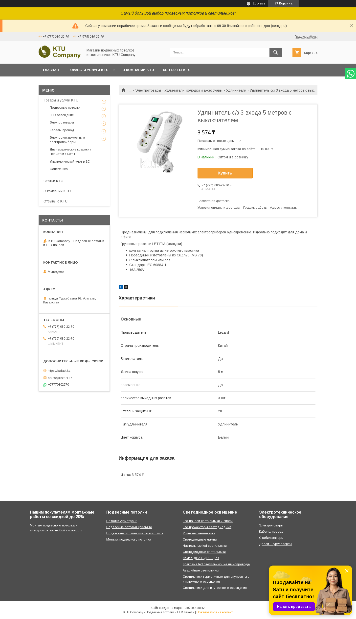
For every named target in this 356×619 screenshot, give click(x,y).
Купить (225, 173)
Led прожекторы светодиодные (207, 527)
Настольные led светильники (205, 545)
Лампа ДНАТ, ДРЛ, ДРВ (201, 558)
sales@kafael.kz (60, 377)
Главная (51, 70)
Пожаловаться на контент (215, 612)
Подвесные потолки (65, 107)
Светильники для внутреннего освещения (215, 588)
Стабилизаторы (271, 538)
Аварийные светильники (201, 570)
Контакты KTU (177, 70)
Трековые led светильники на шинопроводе (216, 564)
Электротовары (148, 90)
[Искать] (275, 52)
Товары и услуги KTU (88, 70)
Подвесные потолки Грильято (129, 527)
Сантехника (59, 169)
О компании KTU (138, 70)
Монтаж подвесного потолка (128, 539)
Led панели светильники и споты (208, 521)
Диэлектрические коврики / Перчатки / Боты (70, 152)
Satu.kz (200, 608)
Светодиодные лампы (200, 539)
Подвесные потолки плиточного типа (134, 533)
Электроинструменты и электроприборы (67, 140)
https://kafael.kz (59, 370)
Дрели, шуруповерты (275, 544)
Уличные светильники (199, 533)
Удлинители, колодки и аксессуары (193, 90)
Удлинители (236, 90)
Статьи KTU (53, 181)
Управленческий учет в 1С (70, 161)
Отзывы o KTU (55, 201)
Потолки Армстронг (121, 521)
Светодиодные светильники (204, 552)
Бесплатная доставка (213, 201)
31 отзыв (259, 3)
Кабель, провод (62, 130)
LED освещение (62, 115)
